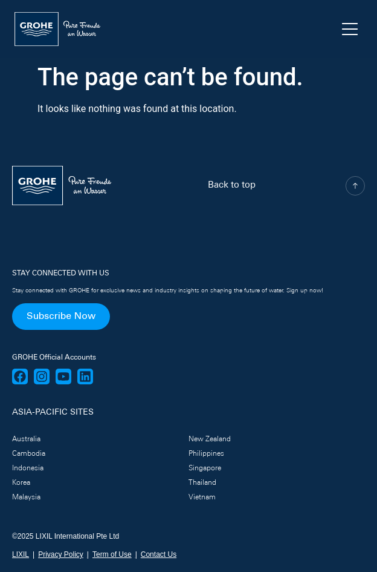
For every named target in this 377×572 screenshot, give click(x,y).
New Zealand (209, 439)
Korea (21, 483)
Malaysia (26, 497)
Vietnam (202, 497)
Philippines (206, 454)
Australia (26, 439)
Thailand (202, 483)
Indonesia (28, 468)
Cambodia (28, 454)
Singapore (204, 468)
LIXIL (20, 554)
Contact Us (158, 554)
